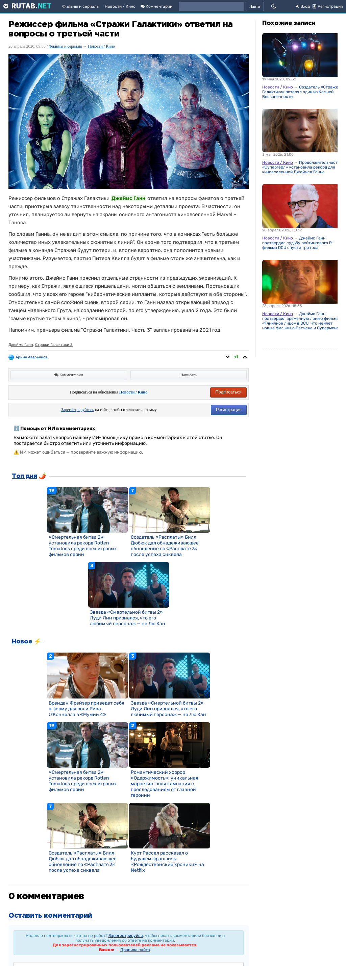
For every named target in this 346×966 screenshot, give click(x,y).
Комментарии (156, 6)
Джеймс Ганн (20, 344)
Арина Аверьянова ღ (34, 357)
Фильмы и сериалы (81, 6)
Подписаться (228, 392)
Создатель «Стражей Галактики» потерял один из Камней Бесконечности (301, 92)
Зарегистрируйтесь (77, 409)
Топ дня (24, 476)
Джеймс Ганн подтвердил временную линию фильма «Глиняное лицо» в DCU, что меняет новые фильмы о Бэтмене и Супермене (300, 320)
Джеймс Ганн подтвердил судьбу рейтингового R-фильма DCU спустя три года (298, 243)
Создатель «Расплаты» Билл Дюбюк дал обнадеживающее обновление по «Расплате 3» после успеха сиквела (165, 545)
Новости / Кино (120, 6)
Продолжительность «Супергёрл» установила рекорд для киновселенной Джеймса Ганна (301, 167)
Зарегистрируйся (125, 935)
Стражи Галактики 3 (54, 344)
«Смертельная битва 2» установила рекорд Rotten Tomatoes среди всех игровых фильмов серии (83, 545)
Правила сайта (135, 949)
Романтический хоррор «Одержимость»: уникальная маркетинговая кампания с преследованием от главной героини (164, 783)
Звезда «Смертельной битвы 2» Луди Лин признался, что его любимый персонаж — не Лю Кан (127, 618)
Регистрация (229, 409)
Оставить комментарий (50, 916)
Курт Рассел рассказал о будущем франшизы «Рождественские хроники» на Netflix (167, 861)
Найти (254, 6)
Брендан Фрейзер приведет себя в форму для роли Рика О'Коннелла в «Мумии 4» (86, 708)
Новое (22, 641)
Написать (188, 375)
